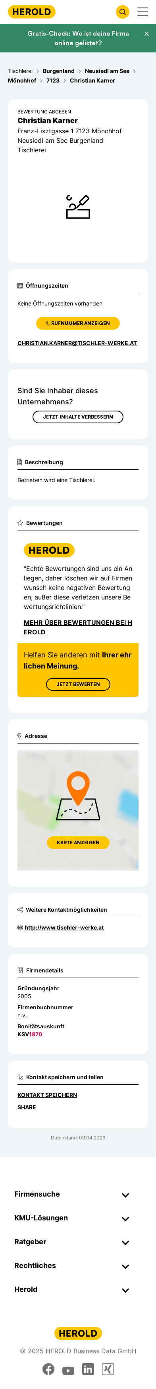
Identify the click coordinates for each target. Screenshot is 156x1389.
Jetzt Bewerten (78, 684)
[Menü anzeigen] (142, 12)
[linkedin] (88, 1369)
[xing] (108, 1369)
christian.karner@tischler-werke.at (77, 343)
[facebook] (48, 1369)
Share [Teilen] (26, 1107)
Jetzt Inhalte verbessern (78, 417)
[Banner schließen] (146, 33)
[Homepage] (32, 11)
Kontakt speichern (47, 1094)
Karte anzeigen (78, 842)
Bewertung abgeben (44, 112)
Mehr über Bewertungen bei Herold (78, 627)
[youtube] (68, 1369)
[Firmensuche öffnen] (122, 12)
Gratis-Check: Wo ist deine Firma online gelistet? (78, 38)
